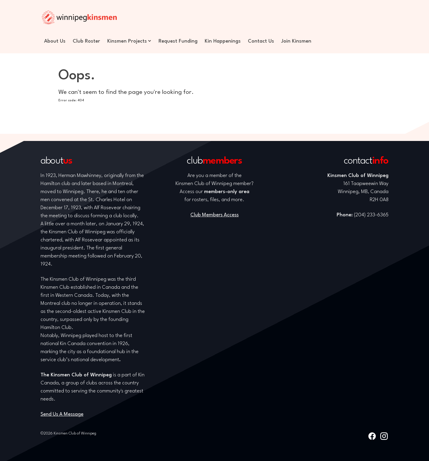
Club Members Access (214, 215)
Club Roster (86, 41)
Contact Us (261, 41)
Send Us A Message (62, 414)
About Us (55, 41)
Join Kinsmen (296, 41)
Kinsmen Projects (127, 41)
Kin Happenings (223, 41)
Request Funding (178, 41)
